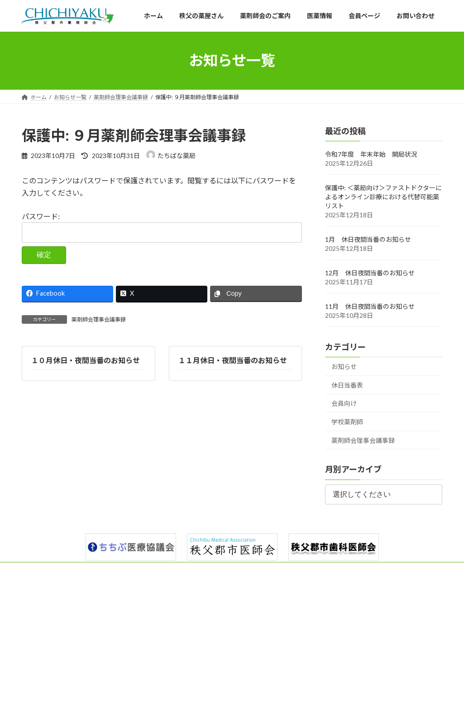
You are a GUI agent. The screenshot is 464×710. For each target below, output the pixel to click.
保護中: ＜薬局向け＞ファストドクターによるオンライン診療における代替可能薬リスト (383, 197)
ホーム (38, 570)
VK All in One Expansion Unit (290, 694)
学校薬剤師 (347, 422)
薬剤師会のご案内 (141, 570)
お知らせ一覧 (332, 570)
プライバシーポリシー (393, 570)
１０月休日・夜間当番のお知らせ (85, 360)
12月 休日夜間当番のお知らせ (370, 273)
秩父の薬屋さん (83, 570)
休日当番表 (347, 385)
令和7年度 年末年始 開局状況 (371, 154)
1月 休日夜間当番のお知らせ (368, 239)
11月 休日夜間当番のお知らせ (370, 306)
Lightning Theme (229, 694)
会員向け (344, 403)
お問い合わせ (281, 570)
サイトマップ (46, 575)
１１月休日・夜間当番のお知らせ (232, 360)
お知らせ (344, 366)
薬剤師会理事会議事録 (99, 319)
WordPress (183, 694)
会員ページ (234, 570)
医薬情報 (192, 570)
